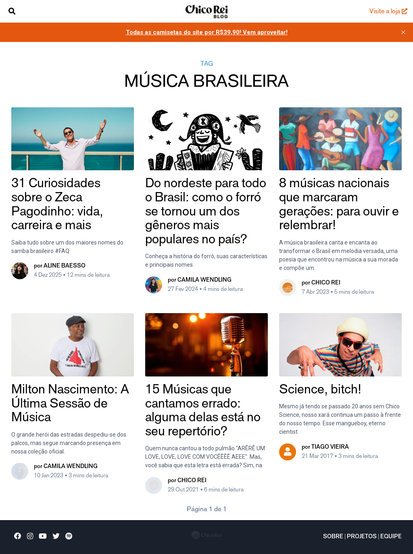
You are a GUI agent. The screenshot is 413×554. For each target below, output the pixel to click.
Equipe (391, 537)
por (60, 266)
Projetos (362, 537)
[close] (403, 32)
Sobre (333, 537)
